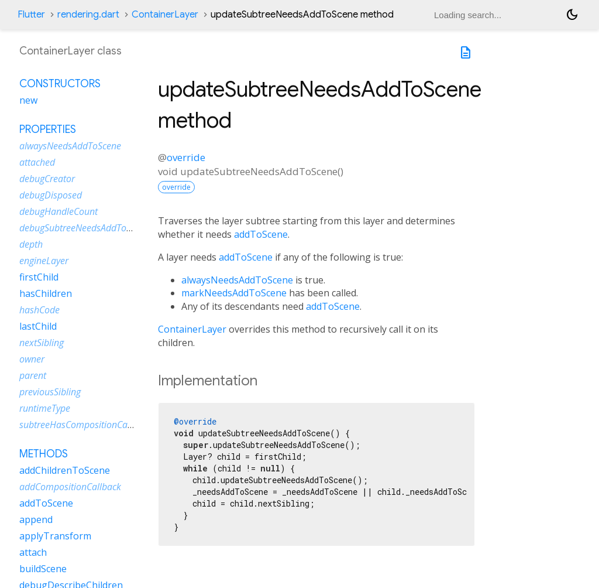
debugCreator (47, 178)
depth (31, 244)
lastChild (38, 326)
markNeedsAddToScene (234, 292)
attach (33, 552)
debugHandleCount (58, 211)
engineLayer (43, 260)
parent (32, 375)
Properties (47, 129)
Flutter (31, 14)
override (186, 157)
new (28, 100)
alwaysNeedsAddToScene (237, 280)
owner (31, 359)
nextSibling (41, 342)
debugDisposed (50, 195)
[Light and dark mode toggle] (572, 14)
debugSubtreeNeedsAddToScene (84, 227)
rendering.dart (88, 14)
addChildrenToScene (64, 470)
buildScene (43, 568)
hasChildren (45, 293)
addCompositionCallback (70, 486)
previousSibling (50, 391)
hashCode (39, 309)
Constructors (60, 83)
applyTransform (55, 535)
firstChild (38, 277)
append (36, 519)
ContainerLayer (165, 14)
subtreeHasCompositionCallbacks (87, 424)
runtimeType (44, 408)
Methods (43, 453)
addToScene (261, 234)
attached (37, 162)
